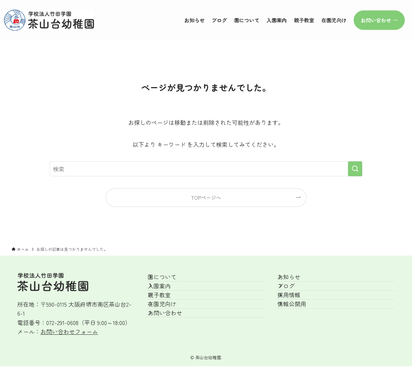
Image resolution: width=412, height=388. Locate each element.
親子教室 (167, 315)
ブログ (294, 298)
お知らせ (296, 281)
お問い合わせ (173, 349)
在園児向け (170, 332)
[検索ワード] (206, 168)
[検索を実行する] (355, 168)
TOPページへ (206, 197)
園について (170, 281)
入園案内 (167, 298)
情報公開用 (299, 332)
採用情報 (296, 315)
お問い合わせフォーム (69, 331)
